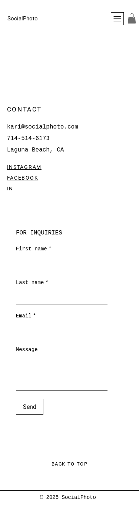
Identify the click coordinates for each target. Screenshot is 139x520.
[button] (132, 18)
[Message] (62, 373)
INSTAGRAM (24, 167)
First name (34, 249)
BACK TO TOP (70, 464)
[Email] (59, 330)
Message (27, 350)
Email (26, 316)
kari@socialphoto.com (42, 127)
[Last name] (59, 296)
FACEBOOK (22, 178)
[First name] (59, 263)
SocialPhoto (22, 18)
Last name (32, 283)
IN (10, 188)
